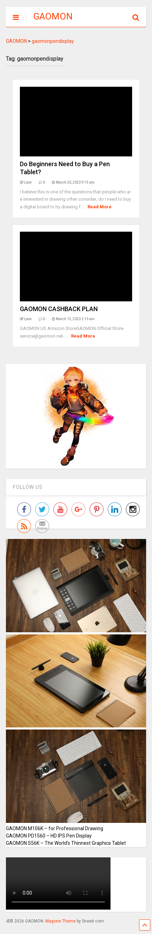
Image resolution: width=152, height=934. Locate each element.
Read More (100, 206)
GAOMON (53, 16)
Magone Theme (60, 921)
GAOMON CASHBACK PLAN (59, 308)
